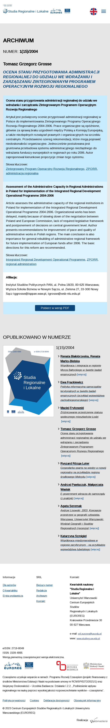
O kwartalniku (10, 590)
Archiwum (41, 595)
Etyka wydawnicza (13, 595)
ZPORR (91, 168)
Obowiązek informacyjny (87, 700)
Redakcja (41, 590)
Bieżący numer (44, 585)
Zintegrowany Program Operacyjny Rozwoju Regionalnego (45, 168)
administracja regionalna (22, 173)
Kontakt (40, 601)
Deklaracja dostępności (56, 700)
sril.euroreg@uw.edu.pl (90, 633)
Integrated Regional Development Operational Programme (45, 259)
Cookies (34, 700)
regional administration (21, 264)
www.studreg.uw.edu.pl (88, 638)
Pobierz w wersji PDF (55, 308)
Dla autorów (9, 585)
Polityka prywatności (14, 700)
